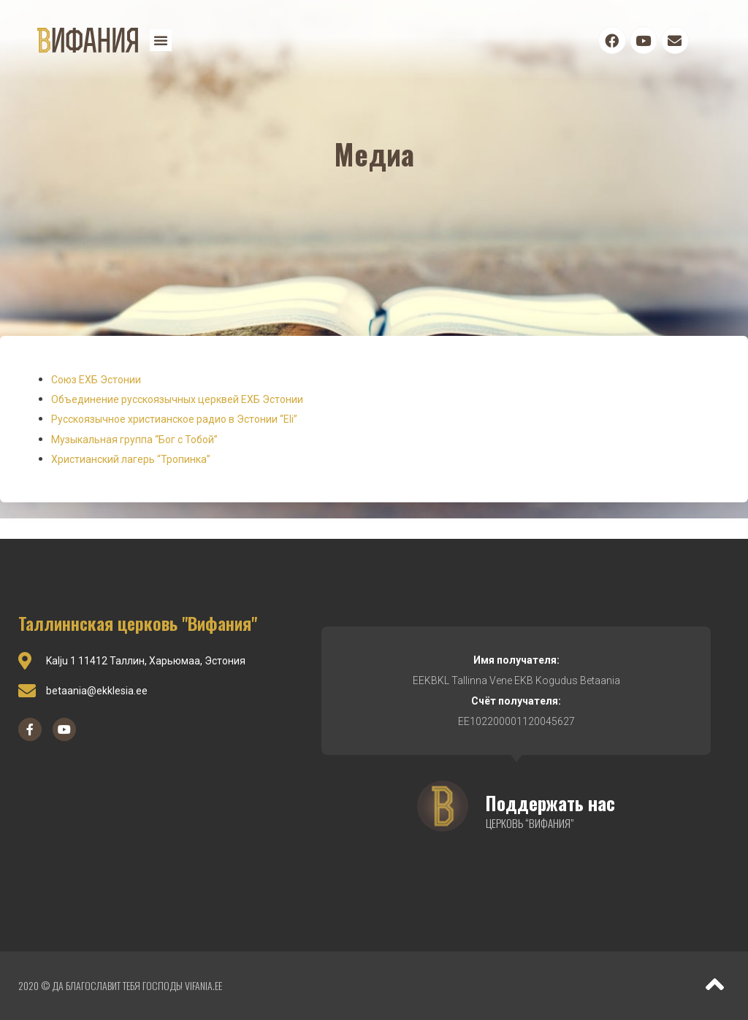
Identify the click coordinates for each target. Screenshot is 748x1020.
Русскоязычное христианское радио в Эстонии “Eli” (174, 419)
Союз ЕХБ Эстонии (96, 380)
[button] (161, 40)
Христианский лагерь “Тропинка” (130, 459)
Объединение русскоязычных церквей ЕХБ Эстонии (177, 399)
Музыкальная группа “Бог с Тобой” (134, 439)
